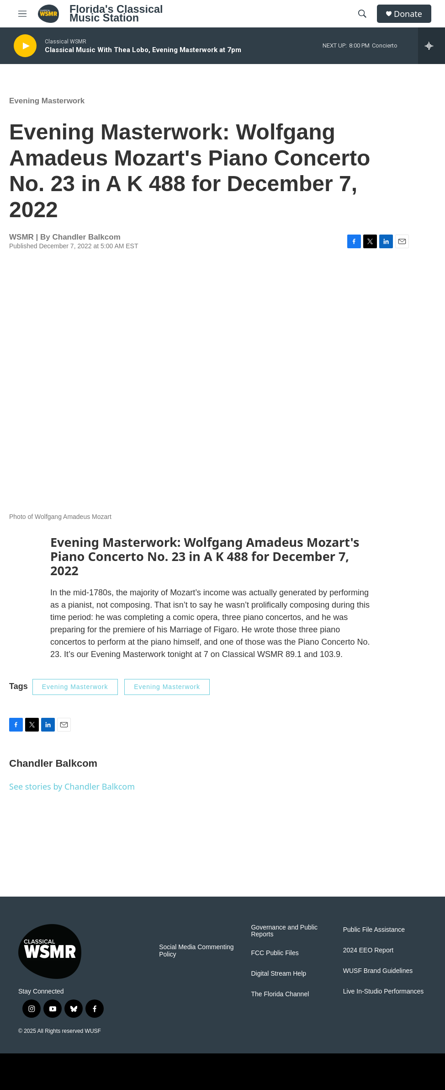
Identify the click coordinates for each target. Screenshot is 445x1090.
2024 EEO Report (368, 950)
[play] (25, 46)
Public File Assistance (374, 929)
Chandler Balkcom (86, 237)
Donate (408, 14)
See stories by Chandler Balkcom (72, 786)
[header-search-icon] (362, 14)
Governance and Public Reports (284, 931)
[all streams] (431, 45)
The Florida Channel (280, 994)
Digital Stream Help (278, 973)
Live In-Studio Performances (383, 991)
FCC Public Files (274, 953)
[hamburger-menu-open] (22, 14)
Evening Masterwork (47, 100)
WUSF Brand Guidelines (378, 970)
